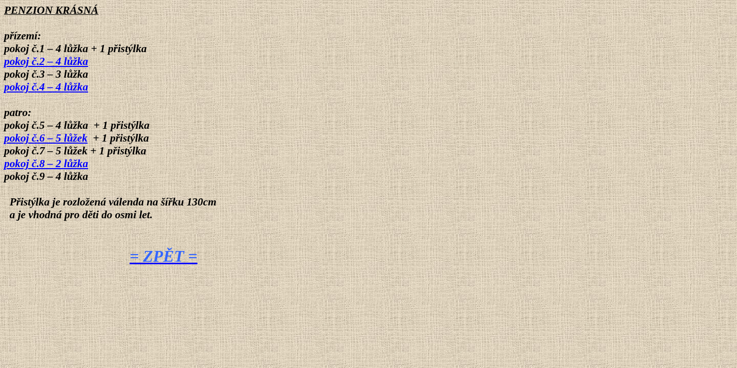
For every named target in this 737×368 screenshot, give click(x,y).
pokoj (46, 61)
